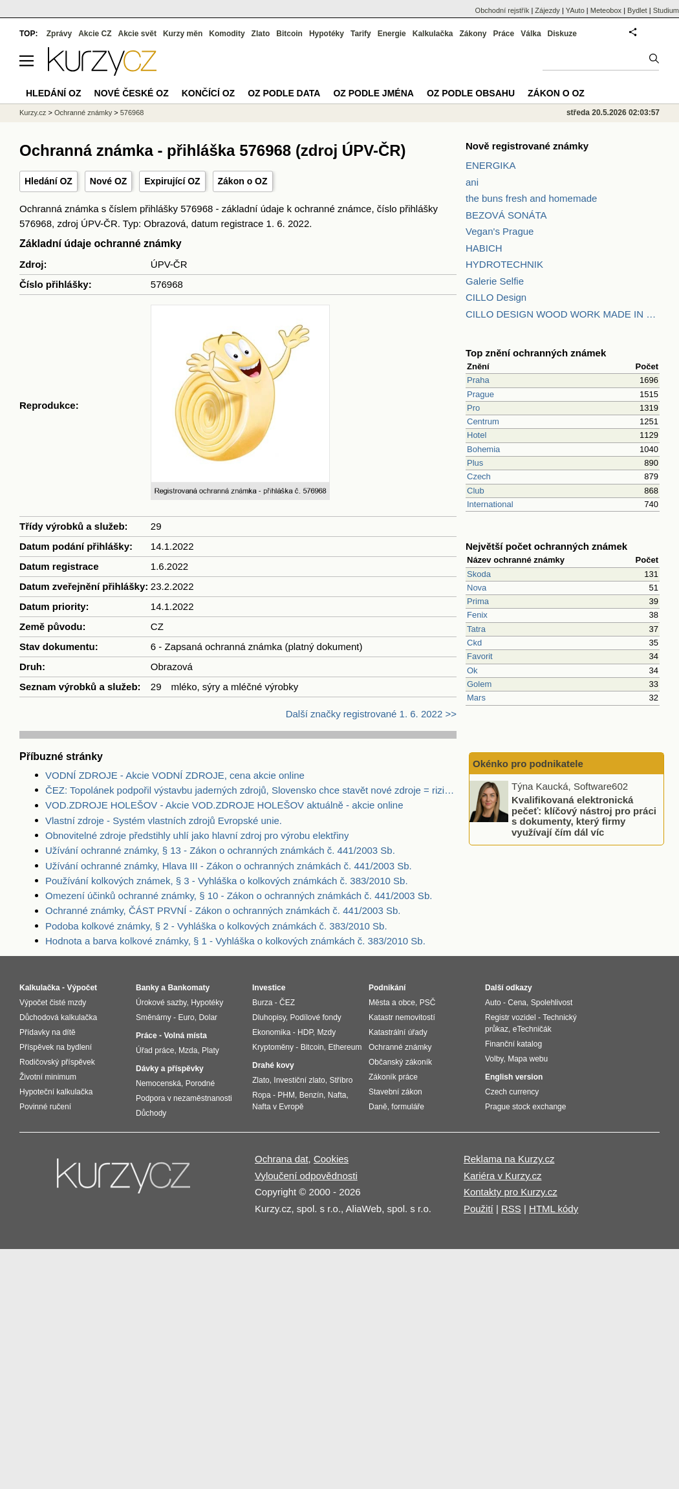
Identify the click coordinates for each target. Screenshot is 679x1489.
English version (514, 1076)
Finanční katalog (513, 1044)
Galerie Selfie (495, 281)
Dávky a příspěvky (170, 1068)
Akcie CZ (94, 33)
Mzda (187, 1050)
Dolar (208, 1017)
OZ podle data (284, 93)
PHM (286, 1095)
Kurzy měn (182, 33)
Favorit (480, 656)
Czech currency (512, 1091)
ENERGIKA (491, 165)
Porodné (200, 1083)
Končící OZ (208, 93)
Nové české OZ (131, 93)
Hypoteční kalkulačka (55, 1091)
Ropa (261, 1095)
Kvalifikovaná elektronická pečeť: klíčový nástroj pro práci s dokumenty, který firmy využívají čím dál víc (584, 816)
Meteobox (605, 10)
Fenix (477, 615)
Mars (476, 697)
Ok (472, 670)
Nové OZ (108, 181)
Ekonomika (271, 1032)
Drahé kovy (273, 1065)
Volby (494, 1058)
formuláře (407, 1106)
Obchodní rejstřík (502, 10)
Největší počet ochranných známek (546, 546)
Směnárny (153, 1017)
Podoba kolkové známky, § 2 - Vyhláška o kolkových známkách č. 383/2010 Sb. (216, 925)
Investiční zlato (299, 1080)
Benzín (311, 1095)
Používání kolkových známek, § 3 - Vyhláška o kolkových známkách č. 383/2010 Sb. (226, 880)
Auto (493, 1002)
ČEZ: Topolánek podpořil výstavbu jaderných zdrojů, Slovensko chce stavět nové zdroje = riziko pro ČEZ (251, 790)
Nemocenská (158, 1083)
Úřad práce (155, 1050)
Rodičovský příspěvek (57, 1062)
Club (475, 490)
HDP (305, 1032)
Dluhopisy (269, 1017)
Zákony (472, 33)
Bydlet (637, 10)
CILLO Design (496, 297)
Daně (378, 1106)
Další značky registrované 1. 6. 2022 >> (371, 713)
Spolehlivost (552, 1002)
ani (472, 182)
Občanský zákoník (400, 1062)
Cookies (331, 1158)
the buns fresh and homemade (531, 198)
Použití (478, 1208)
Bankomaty (188, 987)
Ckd (474, 642)
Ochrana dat (281, 1158)
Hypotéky (326, 33)
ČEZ (287, 1002)
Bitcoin (289, 33)
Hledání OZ (48, 181)
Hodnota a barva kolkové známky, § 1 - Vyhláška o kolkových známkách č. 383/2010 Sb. (235, 940)
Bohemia (483, 449)
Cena (517, 1002)
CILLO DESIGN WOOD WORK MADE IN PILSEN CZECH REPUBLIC (563, 314)
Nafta (337, 1095)
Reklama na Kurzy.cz (509, 1158)
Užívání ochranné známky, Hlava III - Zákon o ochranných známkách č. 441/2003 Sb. (228, 865)
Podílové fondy (315, 1017)
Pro (473, 408)
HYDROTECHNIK (504, 264)
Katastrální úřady (398, 1032)
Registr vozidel (510, 1017)
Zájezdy (547, 10)
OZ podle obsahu (471, 93)
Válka (531, 33)
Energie (392, 33)
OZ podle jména (373, 93)
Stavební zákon (395, 1091)
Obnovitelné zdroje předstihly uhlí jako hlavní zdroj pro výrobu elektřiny (197, 835)
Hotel (476, 435)
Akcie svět (137, 33)
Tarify (360, 33)
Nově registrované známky (527, 145)
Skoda (479, 574)
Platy (210, 1050)
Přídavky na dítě (47, 1032)
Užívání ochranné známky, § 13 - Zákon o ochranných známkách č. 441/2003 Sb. (220, 850)
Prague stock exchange (525, 1106)
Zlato (261, 33)
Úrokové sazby (161, 1002)
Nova (476, 587)
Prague (480, 394)
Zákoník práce (393, 1076)
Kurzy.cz (32, 112)
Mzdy (327, 1032)
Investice (268, 987)
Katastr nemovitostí (402, 1017)
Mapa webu (528, 1058)
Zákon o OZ (243, 181)
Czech (479, 476)
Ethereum (344, 1047)
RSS (511, 1208)
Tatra (476, 629)
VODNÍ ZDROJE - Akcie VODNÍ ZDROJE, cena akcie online (175, 775)
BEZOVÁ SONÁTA (506, 215)
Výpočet (82, 987)
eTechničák (532, 1029)
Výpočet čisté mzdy (52, 1002)
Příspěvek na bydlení (55, 1047)
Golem (479, 684)
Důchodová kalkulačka (58, 1017)
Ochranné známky (83, 112)
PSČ (428, 1002)
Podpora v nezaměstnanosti (184, 1098)
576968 (132, 112)
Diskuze (562, 33)
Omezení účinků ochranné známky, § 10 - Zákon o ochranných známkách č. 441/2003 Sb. (238, 895)
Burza (262, 1002)
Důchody (151, 1113)
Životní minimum (47, 1076)
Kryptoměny (273, 1047)
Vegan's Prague (500, 231)
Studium (666, 10)
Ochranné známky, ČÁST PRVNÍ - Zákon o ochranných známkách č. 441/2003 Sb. (222, 910)
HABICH (484, 248)
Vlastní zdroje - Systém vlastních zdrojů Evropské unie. (163, 820)
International (490, 504)
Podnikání (387, 987)
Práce (504, 33)
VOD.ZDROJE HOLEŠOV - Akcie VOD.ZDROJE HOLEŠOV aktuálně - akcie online (224, 804)
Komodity (226, 33)
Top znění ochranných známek (536, 352)
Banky (147, 987)
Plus (475, 463)
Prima (478, 601)
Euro (186, 1017)
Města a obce (392, 1002)
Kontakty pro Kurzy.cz (510, 1191)
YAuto (575, 10)
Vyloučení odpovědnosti (306, 1175)
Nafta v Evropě (277, 1106)
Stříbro (340, 1080)
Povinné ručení (45, 1106)
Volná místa (185, 1035)
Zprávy (59, 33)
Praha (478, 380)
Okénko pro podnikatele (528, 763)
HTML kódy (553, 1208)
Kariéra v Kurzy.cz (503, 1175)
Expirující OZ (172, 181)
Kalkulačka (433, 33)
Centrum (483, 421)
